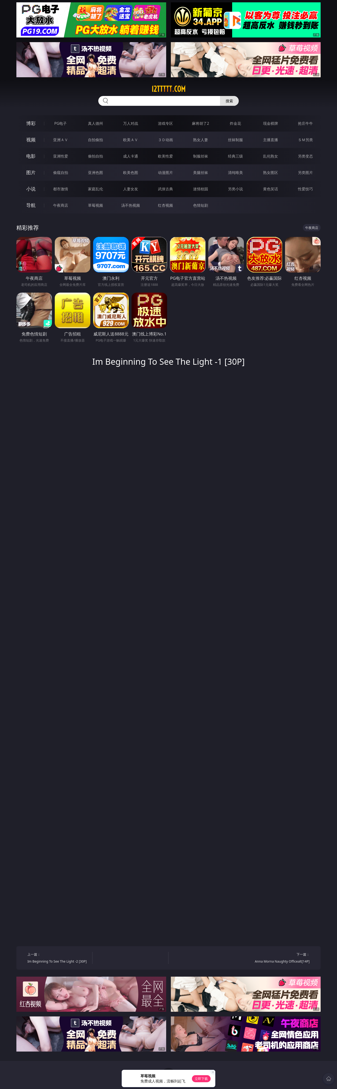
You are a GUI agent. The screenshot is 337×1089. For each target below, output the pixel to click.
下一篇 (279, 958)
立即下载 (201, 1078)
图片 (31, 172)
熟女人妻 (200, 139)
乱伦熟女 (270, 156)
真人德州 (95, 123)
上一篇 (58, 958)
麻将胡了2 (200, 123)
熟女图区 (270, 172)
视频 (31, 139)
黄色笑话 (270, 188)
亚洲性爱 (60, 156)
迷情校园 (200, 188)
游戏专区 (165, 123)
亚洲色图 (95, 172)
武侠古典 (165, 188)
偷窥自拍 (60, 172)
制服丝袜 (200, 156)
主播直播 (270, 139)
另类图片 (305, 172)
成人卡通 (130, 156)
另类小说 (235, 188)
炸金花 (235, 123)
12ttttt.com (168, 89)
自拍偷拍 (95, 139)
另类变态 (305, 156)
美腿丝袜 (200, 172)
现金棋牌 (270, 123)
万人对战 (130, 123)
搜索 (229, 100)
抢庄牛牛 (305, 123)
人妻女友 (130, 188)
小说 (31, 189)
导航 (31, 205)
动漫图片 (165, 172)
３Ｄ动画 (165, 139)
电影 (31, 156)
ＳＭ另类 (305, 139)
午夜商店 (60, 205)
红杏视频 (165, 205)
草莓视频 (95, 205)
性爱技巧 (305, 188)
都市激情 (60, 188)
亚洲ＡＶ (60, 139)
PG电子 (60, 123)
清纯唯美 (235, 172)
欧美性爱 (165, 156)
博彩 (31, 123)
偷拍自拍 (95, 156)
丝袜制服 (235, 139)
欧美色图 (130, 172)
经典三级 (235, 156)
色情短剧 (200, 205)
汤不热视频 (130, 205)
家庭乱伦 (95, 188)
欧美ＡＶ (130, 139)
